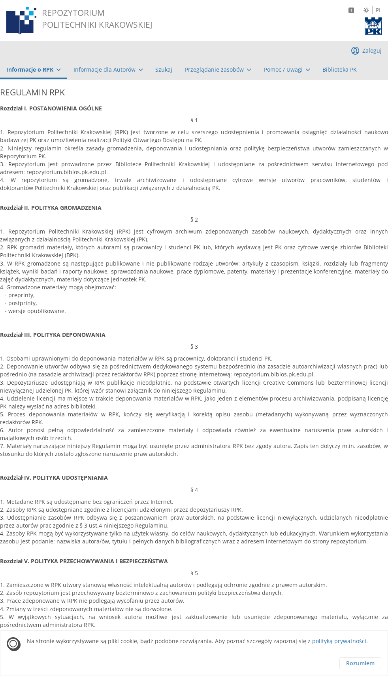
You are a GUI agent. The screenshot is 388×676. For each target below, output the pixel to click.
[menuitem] (33, 69)
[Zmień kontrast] (366, 10)
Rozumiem (360, 663)
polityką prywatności (339, 641)
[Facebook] (351, 10)
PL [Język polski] (379, 10)
